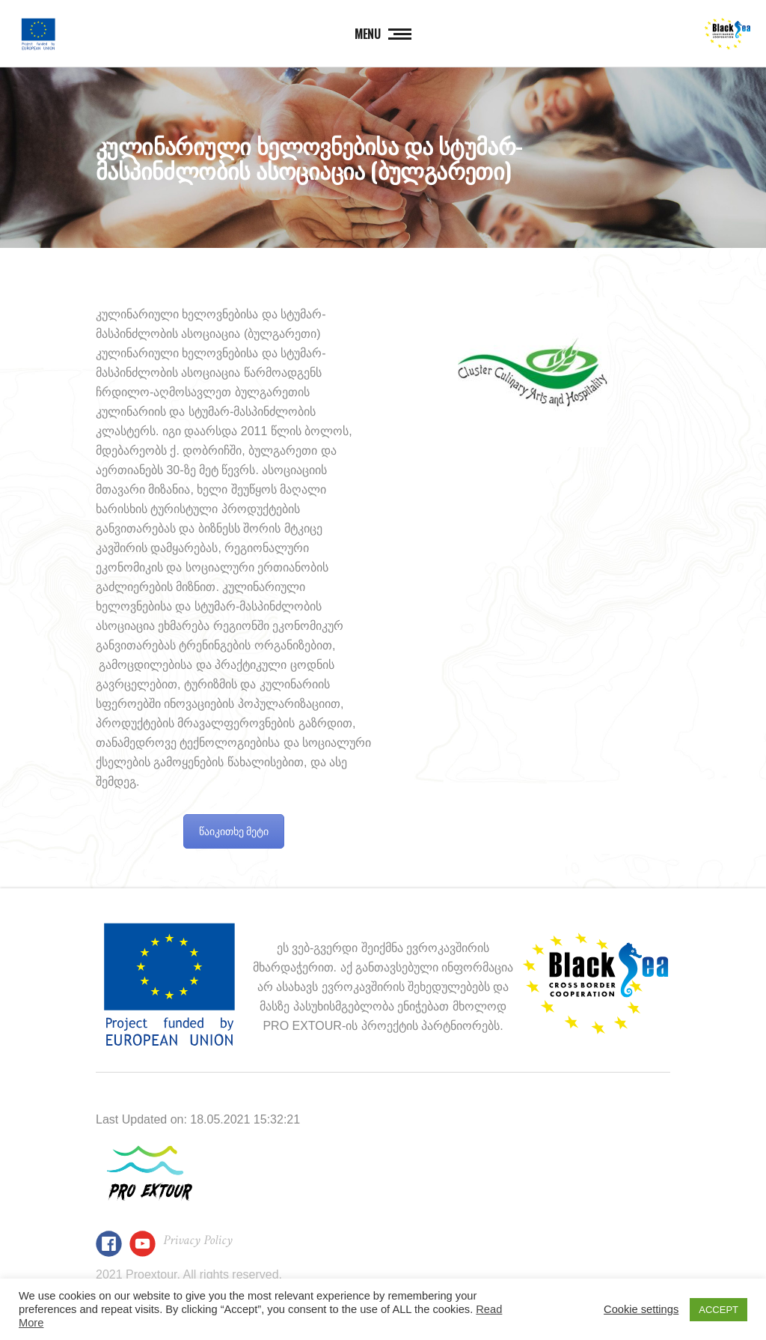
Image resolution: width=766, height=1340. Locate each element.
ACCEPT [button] (718, 1309)
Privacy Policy (198, 1240)
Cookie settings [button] (641, 1309)
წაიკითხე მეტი (234, 831)
